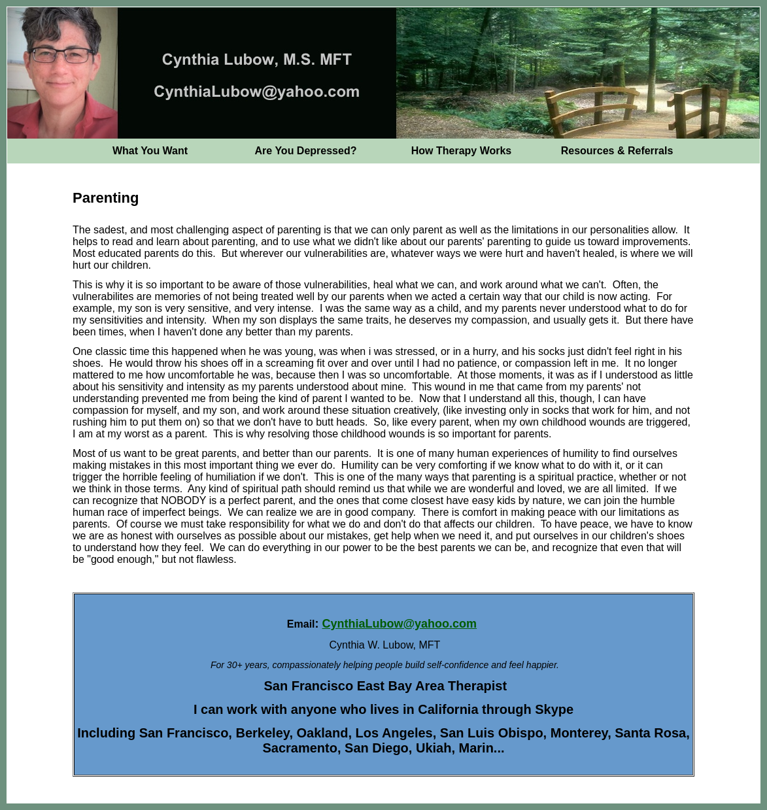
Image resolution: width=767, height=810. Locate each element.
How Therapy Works (461, 150)
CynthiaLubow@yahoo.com (399, 623)
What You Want (150, 150)
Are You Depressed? (306, 150)
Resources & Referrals (617, 150)
